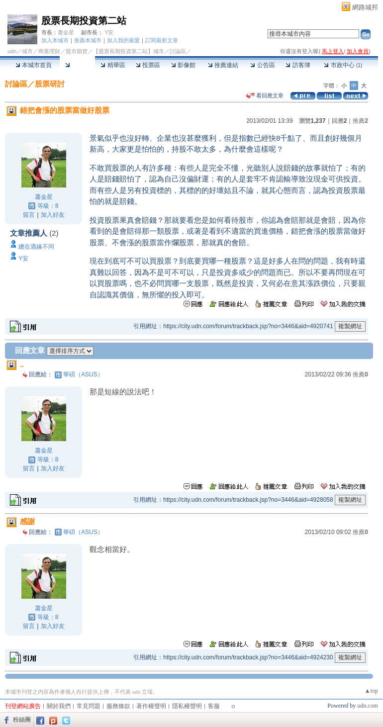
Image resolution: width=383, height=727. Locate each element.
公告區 (262, 65)
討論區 (77, 65)
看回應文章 (265, 95)
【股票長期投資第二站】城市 (128, 51)
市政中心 (343, 65)
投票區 (148, 65)
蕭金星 (66, 32)
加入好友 (53, 214)
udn (11, 51)
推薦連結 (223, 65)
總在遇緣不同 (36, 246)
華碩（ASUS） (83, 374)
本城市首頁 (33, 65)
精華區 (112, 65)
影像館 (183, 65)
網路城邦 (365, 7)
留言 (29, 214)
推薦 (360, 120)
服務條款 (118, 706)
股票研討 (50, 84)
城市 (27, 51)
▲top (371, 690)
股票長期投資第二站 (83, 20)
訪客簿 (298, 65)
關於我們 (59, 706)
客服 (214, 706)
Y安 (108, 32)
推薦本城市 (87, 40)
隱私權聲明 (187, 706)
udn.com (367, 705)
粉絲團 (22, 719)
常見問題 (88, 706)
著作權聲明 (151, 706)
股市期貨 (77, 51)
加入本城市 (55, 40)
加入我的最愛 (123, 40)
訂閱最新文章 (161, 40)
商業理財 (49, 51)
